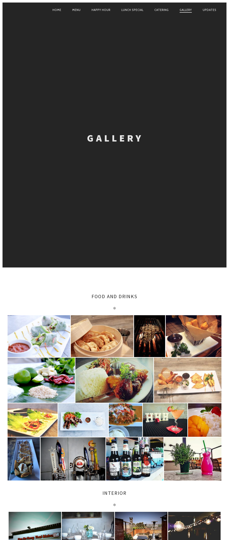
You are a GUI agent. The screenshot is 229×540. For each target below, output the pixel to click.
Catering (161, 10)
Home (57, 10)
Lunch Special (132, 10)
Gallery (186, 10)
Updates (209, 10)
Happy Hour (101, 10)
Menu (76, 10)
